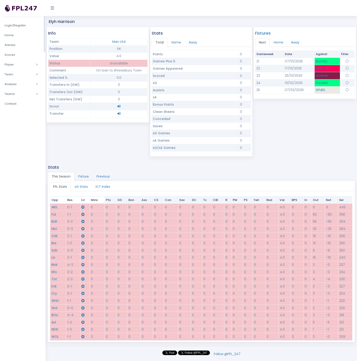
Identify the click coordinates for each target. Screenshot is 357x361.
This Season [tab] (61, 176)
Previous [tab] (103, 176)
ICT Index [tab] (103, 186)
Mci (54, 228)
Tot (54, 279)
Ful (53, 214)
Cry (54, 293)
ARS (54, 207)
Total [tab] (160, 42)
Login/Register (15, 25)
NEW (54, 329)
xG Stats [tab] (81, 186)
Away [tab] (193, 42)
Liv (53, 257)
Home (9, 35)
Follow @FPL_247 (227, 354)
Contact (10, 104)
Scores (10, 55)
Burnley (321, 61)
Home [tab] (176, 42)
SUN (54, 250)
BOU (54, 315)
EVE (54, 286)
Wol (54, 308)
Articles (10, 45)
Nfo (54, 272)
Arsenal (321, 75)
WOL (55, 336)
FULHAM (322, 83)
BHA (54, 264)
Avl (53, 322)
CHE (54, 236)
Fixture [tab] (83, 176)
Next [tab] (262, 42)
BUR (54, 221)
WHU (55, 300)
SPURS (320, 90)
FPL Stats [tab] (60, 186)
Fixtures (263, 33)
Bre (53, 243)
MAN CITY (323, 68)
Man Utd (118, 41)
